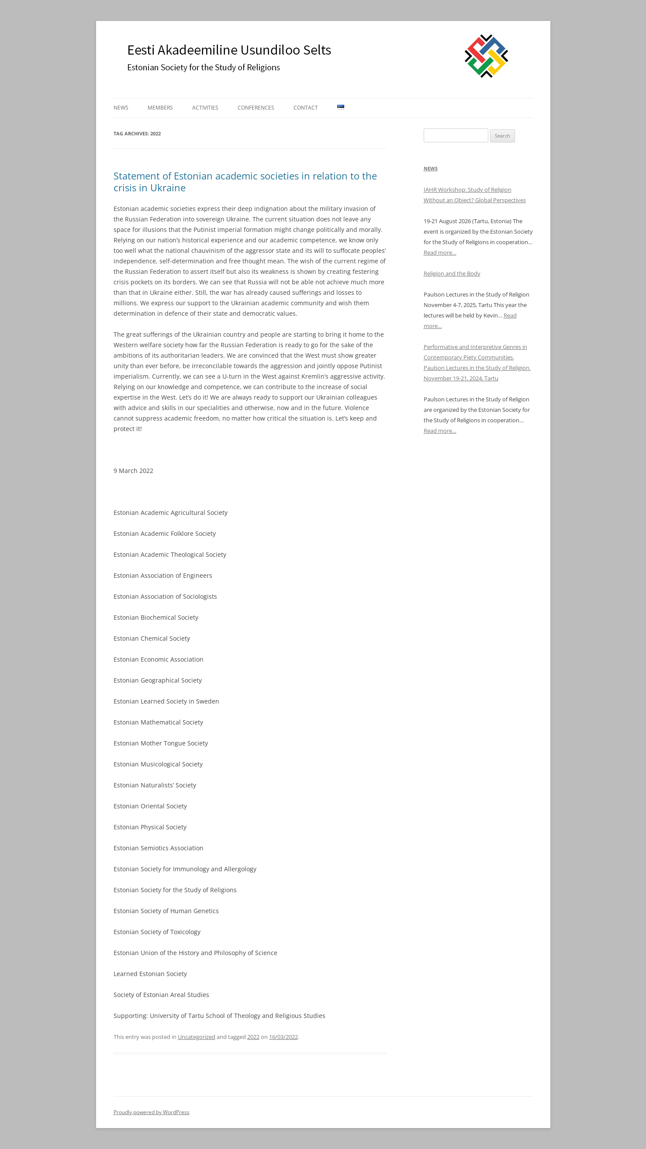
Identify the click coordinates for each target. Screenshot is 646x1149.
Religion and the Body (452, 273)
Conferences (256, 107)
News (121, 107)
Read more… (440, 252)
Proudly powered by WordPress (152, 1112)
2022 (253, 1037)
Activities (205, 107)
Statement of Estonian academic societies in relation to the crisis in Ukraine (245, 181)
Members (160, 107)
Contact (306, 107)
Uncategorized (196, 1037)
